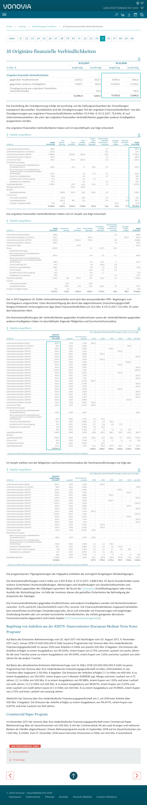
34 (96, 38)
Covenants (88, 588)
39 (126, 38)
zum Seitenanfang (74, 776)
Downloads (129, 14)
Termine (135, 14)
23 (32, 38)
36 (108, 38)
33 (91, 38)
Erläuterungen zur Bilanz (44, 26)
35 (102, 38)
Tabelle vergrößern (20, 134)
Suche (116, 14)
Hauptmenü (4, 14)
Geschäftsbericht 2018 (120, 8)
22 (26, 38)
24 (38, 38)
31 (79, 38)
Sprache (139, 3)
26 (50, 38)
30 (73, 38)
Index (12, 38)
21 (20, 38)
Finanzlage (19, 759)
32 (85, 38)
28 (61, 38)
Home (9, 26)
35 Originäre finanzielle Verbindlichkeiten (83, 26)
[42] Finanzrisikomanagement (82, 618)
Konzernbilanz (21, 751)
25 (44, 38)
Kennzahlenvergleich (123, 14)
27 (55, 38)
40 (132, 38)
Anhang (22, 26)
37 (114, 38)
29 (67, 38)
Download (139, 58)
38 (120, 38)
